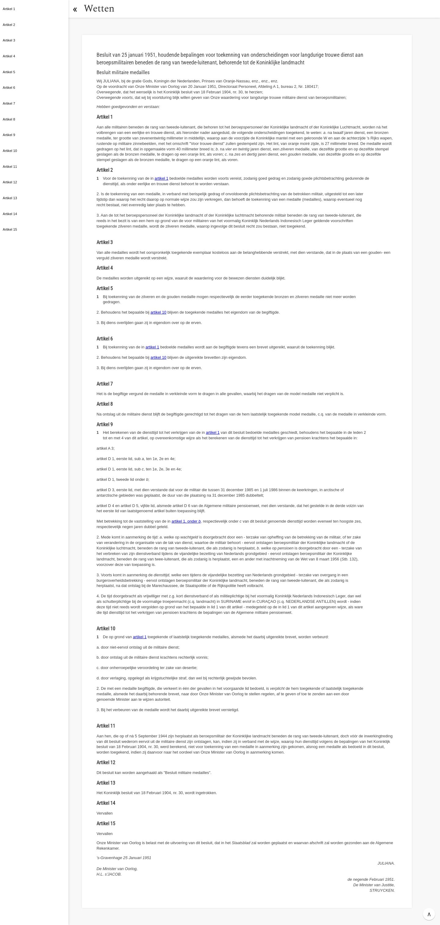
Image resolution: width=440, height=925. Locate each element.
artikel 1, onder (185, 521)
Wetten (99, 8)
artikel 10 (158, 312)
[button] (75, 9)
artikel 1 (161, 178)
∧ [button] (429, 914)
